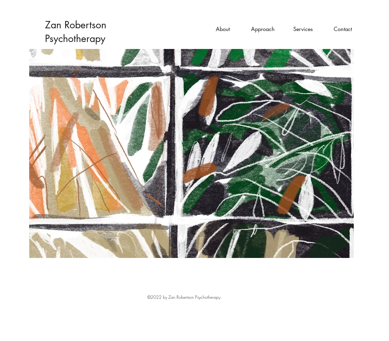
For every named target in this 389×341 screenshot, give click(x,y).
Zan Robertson (75, 25)
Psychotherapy (75, 38)
